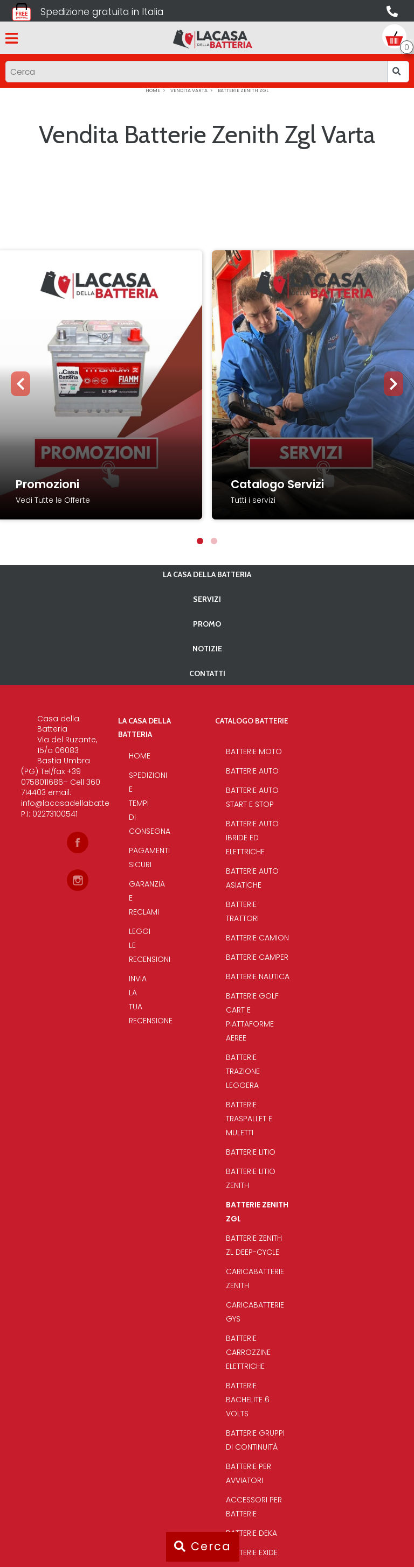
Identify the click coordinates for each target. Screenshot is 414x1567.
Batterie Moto (254, 751)
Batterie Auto (252, 770)
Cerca (202, 1546)
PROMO (207, 624)
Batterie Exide (252, 1552)
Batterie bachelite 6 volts (248, 1399)
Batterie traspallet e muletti (249, 1118)
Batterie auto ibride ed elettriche (252, 837)
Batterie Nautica (257, 976)
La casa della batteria (207, 574)
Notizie (207, 648)
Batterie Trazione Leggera (243, 1071)
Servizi (207, 599)
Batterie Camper (257, 957)
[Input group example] (196, 71)
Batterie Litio (250, 1152)
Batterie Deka (251, 1533)
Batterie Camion (257, 937)
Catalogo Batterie (251, 721)
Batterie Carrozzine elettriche (248, 1352)
